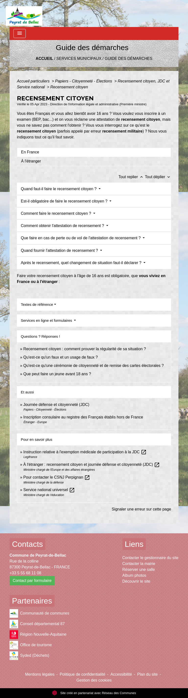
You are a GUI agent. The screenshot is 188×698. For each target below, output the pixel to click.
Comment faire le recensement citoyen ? (56, 213)
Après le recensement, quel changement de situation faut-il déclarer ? (81, 263)
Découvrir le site (136, 581)
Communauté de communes (39, 613)
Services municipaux (78, 58)
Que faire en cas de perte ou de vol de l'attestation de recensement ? (81, 238)
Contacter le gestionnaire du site (150, 558)
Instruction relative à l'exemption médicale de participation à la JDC (85, 452)
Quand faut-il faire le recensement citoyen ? (59, 189)
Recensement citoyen (69, 87)
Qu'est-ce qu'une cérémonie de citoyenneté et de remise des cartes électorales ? (93, 365)
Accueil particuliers (34, 81)
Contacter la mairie (138, 564)
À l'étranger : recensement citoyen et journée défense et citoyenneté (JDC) (91, 464)
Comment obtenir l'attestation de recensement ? (63, 226)
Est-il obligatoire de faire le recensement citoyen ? (64, 201)
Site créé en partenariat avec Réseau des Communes (94, 693)
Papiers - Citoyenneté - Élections (84, 81)
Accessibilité (121, 674)
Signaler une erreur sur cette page (141, 509)
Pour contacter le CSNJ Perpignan (56, 477)
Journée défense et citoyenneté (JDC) (56, 405)
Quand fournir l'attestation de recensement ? (60, 250)
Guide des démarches (129, 58)
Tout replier (131, 177)
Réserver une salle (138, 569)
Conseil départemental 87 (37, 624)
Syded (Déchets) (29, 655)
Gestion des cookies (94, 680)
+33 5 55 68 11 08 (25, 573)
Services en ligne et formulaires (47, 320)
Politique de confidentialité (82, 674)
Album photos (134, 575)
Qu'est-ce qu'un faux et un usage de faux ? (60, 357)
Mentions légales (40, 674)
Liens (134, 544)
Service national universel (49, 490)
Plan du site (147, 674)
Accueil (44, 58)
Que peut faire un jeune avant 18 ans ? (57, 374)
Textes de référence (37, 304)
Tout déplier (158, 177)
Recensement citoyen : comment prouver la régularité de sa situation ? (84, 349)
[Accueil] (24, 13)
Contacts (27, 544)
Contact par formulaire (32, 580)
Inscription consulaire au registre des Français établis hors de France (83, 417)
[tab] (94, 152)
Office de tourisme (31, 645)
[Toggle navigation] (19, 33)
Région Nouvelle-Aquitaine (38, 634)
